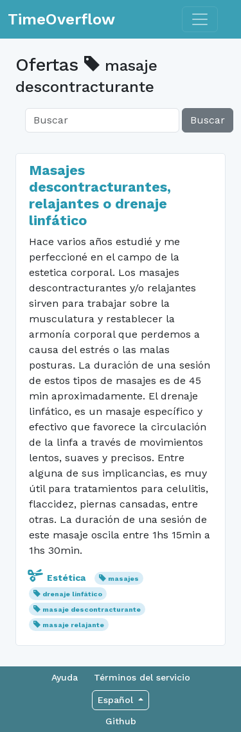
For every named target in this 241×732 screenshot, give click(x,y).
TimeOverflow (61, 19)
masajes (123, 578)
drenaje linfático (72, 594)
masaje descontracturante (91, 609)
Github (120, 721)
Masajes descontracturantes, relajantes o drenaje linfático (100, 195)
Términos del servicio (142, 677)
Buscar (207, 120)
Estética (58, 577)
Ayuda (64, 677)
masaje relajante (73, 625)
